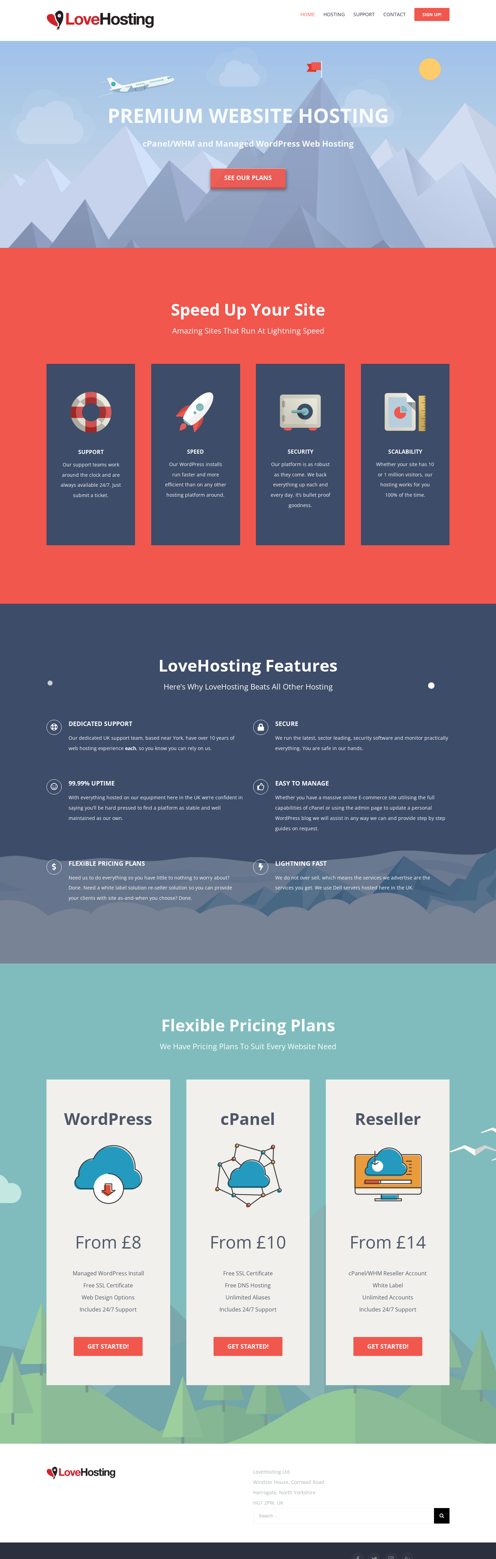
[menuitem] (311, 14)
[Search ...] (343, 1516)
